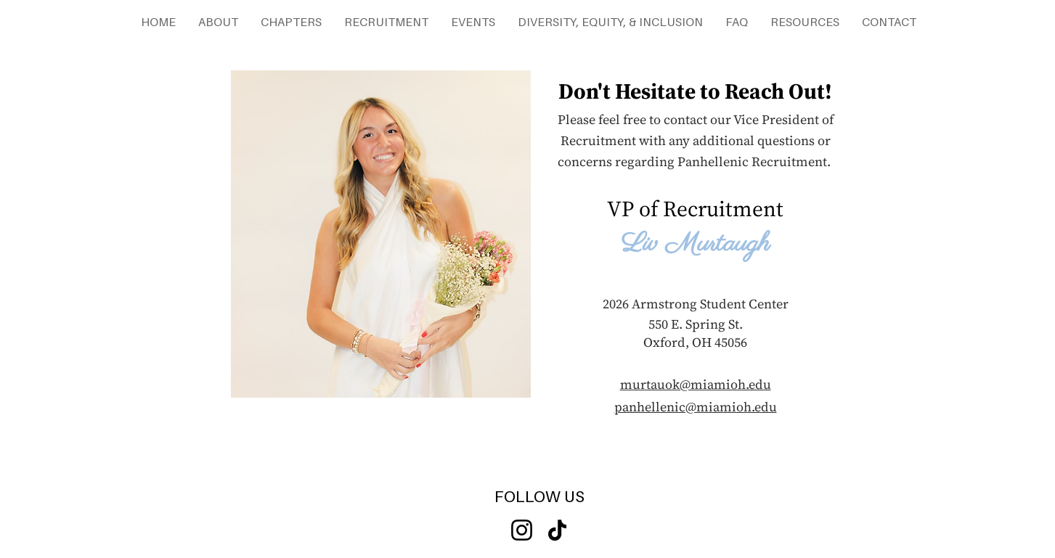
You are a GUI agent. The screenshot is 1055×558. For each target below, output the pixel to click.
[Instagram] (522, 530)
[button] (218, 21)
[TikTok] (557, 530)
